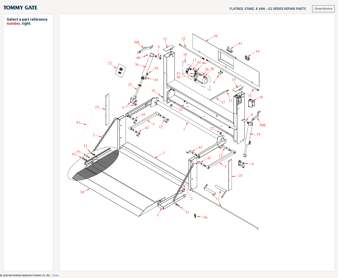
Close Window (323, 8)
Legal (55, 275)
